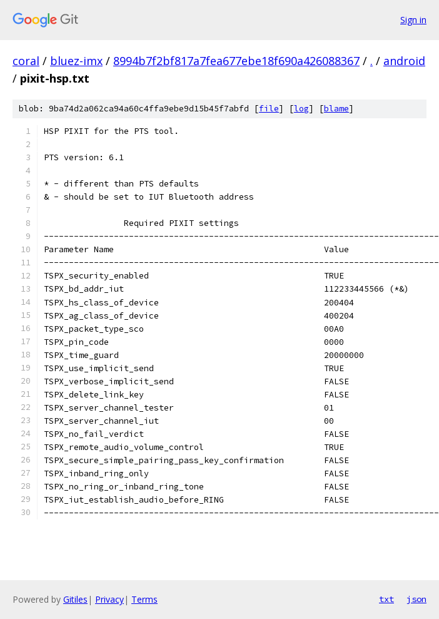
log (301, 108)
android (404, 60)
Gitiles (75, 599)
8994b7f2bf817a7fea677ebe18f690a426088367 (236, 60)
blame (336, 108)
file (269, 108)
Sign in (413, 20)
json (416, 599)
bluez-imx (76, 60)
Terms (144, 599)
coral (26, 60)
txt (386, 599)
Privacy (109, 599)
